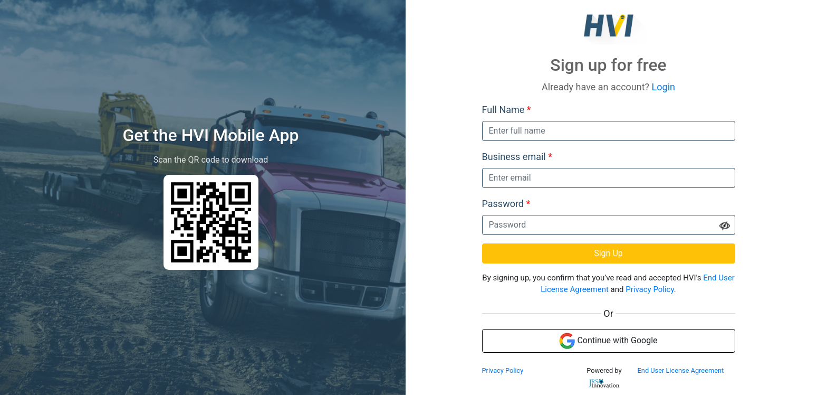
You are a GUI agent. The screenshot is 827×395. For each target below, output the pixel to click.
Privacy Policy (650, 289)
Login (663, 86)
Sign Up (608, 253)
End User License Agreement (681, 370)
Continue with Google (608, 341)
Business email (517, 156)
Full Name (506, 109)
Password (506, 203)
